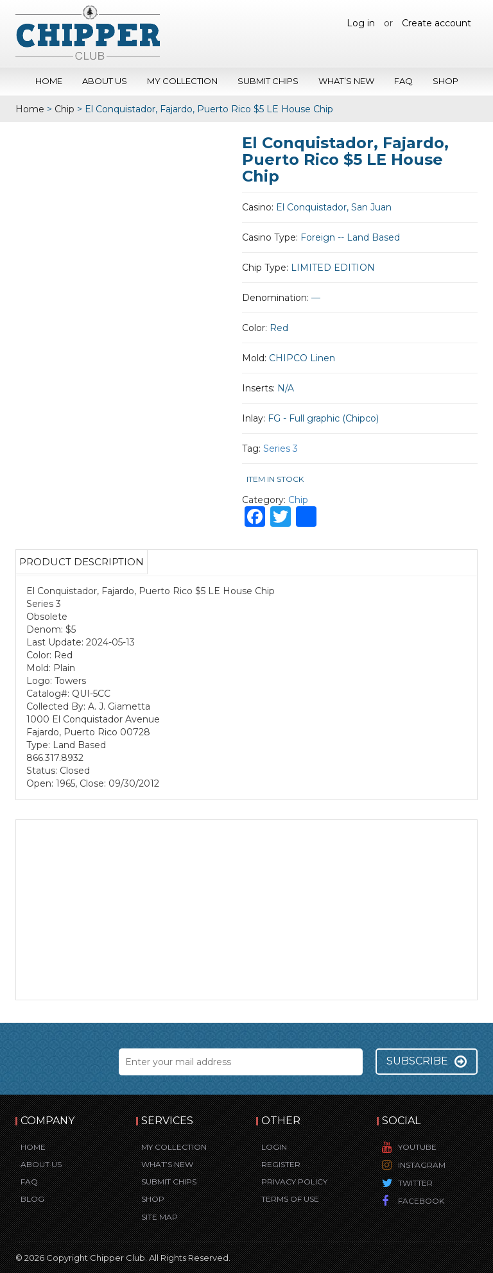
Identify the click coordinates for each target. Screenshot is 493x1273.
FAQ (403, 81)
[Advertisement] (246, 910)
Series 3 (280, 448)
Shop (445, 81)
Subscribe (426, 1061)
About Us (104, 81)
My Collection (182, 81)
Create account (436, 23)
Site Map (159, 1217)
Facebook (421, 1201)
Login (274, 1147)
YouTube (417, 1147)
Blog (32, 1199)
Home (48, 81)
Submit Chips (268, 81)
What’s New (346, 81)
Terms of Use (290, 1199)
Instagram (421, 1165)
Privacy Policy (294, 1181)
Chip (64, 109)
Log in (361, 23)
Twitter (415, 1183)
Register (280, 1164)
